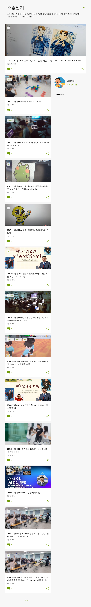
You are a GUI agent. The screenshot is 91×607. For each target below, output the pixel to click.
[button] (82, 69)
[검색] (84, 7)
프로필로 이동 (72, 84)
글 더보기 (28, 600)
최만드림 (71, 81)
